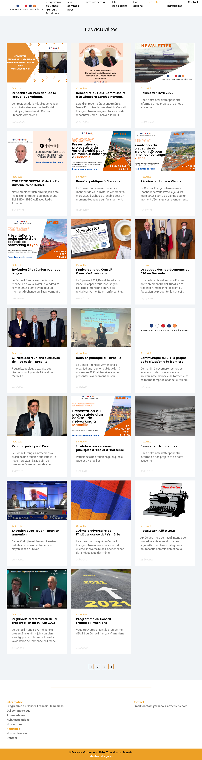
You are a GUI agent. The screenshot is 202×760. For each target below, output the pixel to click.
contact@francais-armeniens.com (164, 706)
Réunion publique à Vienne (160, 181)
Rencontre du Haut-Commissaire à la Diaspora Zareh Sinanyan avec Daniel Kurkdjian (101, 96)
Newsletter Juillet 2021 (157, 530)
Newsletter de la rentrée (159, 446)
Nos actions (14, 724)
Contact (193, 2)
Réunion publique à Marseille (99, 358)
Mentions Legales (101, 756)
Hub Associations (18, 719)
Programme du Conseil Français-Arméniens (35, 706)
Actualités (155, 2)
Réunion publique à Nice (30, 446)
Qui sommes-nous (73, 6)
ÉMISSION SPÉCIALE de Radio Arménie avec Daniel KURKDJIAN (35, 185)
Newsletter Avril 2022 (157, 93)
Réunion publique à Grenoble (98, 181)
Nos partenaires (17, 733)
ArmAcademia (95, 2)
